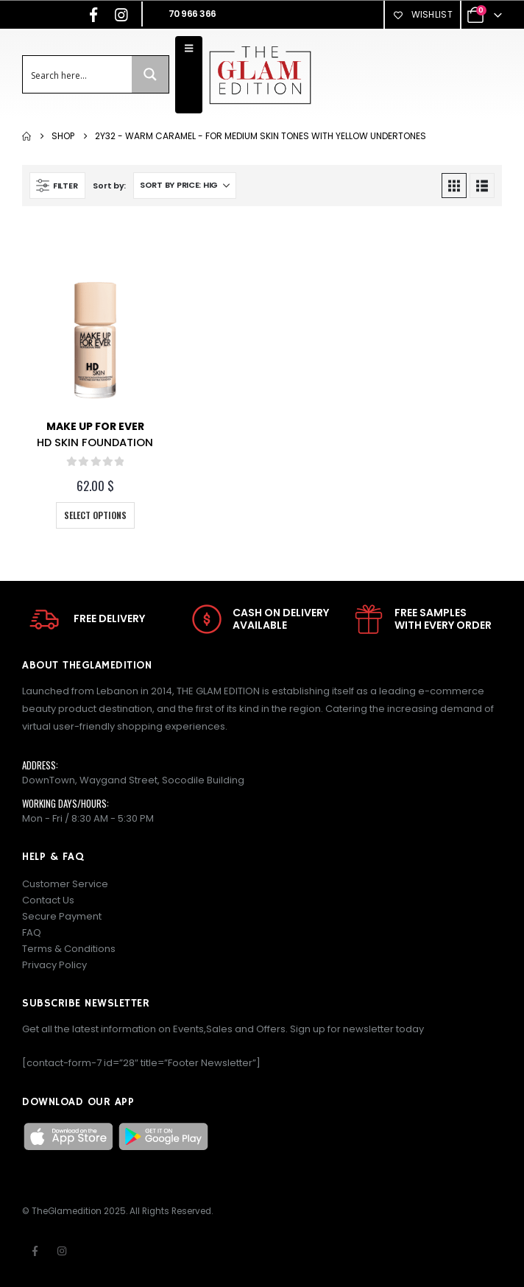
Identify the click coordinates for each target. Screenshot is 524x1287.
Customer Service (65, 884)
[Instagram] (121, 15)
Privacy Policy (54, 965)
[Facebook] (93, 15)
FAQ (31, 932)
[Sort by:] (184, 185)
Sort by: (109, 185)
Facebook (35, 1251)
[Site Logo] (259, 75)
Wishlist (422, 14)
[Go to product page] (95, 337)
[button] (57, 185)
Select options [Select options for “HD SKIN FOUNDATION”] (95, 515)
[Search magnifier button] (150, 74)
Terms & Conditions (69, 949)
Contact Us (48, 900)
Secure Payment (62, 916)
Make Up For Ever (95, 426)
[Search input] (78, 74)
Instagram (62, 1251)
